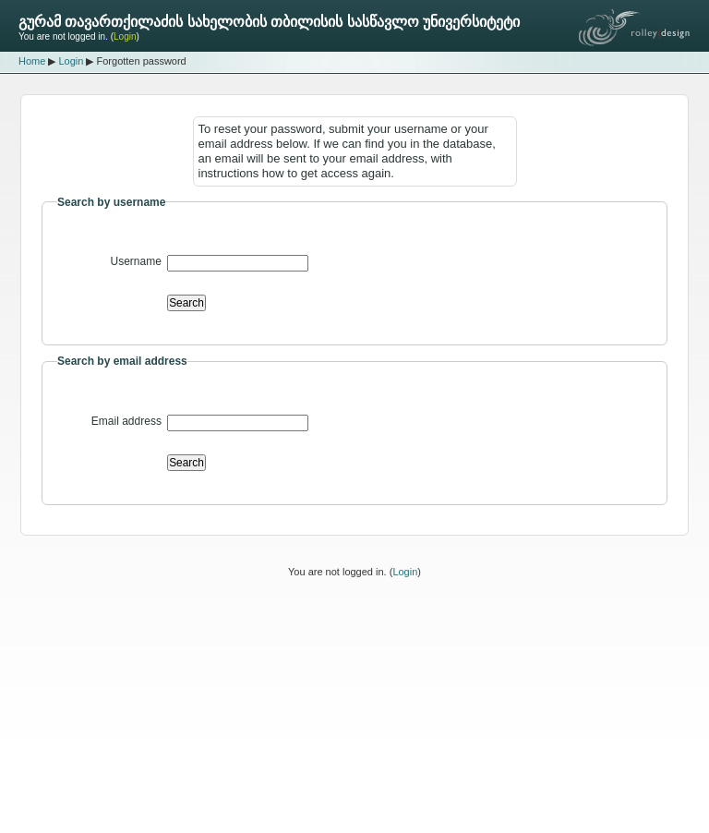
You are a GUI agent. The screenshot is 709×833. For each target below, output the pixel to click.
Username (136, 261)
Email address (126, 421)
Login (125, 36)
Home (31, 60)
